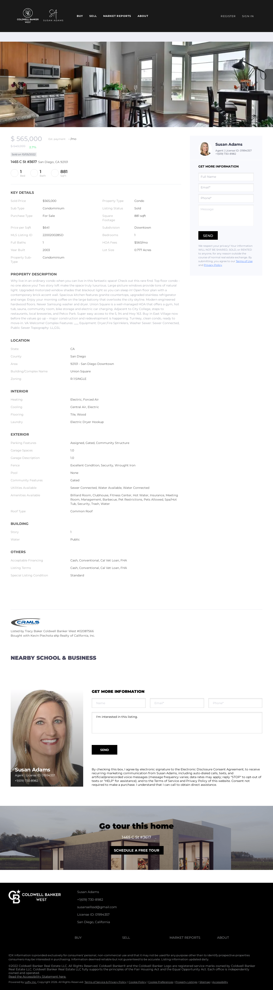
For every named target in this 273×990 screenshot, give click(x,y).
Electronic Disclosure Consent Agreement (212, 769)
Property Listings (186, 982)
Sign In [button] (248, 16)
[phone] (226, 198)
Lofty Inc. (31, 982)
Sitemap (204, 982)
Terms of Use (244, 261)
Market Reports (117, 16)
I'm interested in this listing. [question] (177, 722)
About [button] (143, 16)
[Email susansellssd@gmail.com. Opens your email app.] (116, 907)
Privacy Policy (213, 265)
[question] (226, 215)
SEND (104, 750)
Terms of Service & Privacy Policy (105, 982)
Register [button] (228, 16)
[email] (226, 187)
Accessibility (220, 982)
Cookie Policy (137, 982)
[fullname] (226, 177)
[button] (98, 938)
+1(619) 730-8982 (225, 153)
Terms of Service (166, 781)
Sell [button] (93, 16)
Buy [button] (80, 16)
